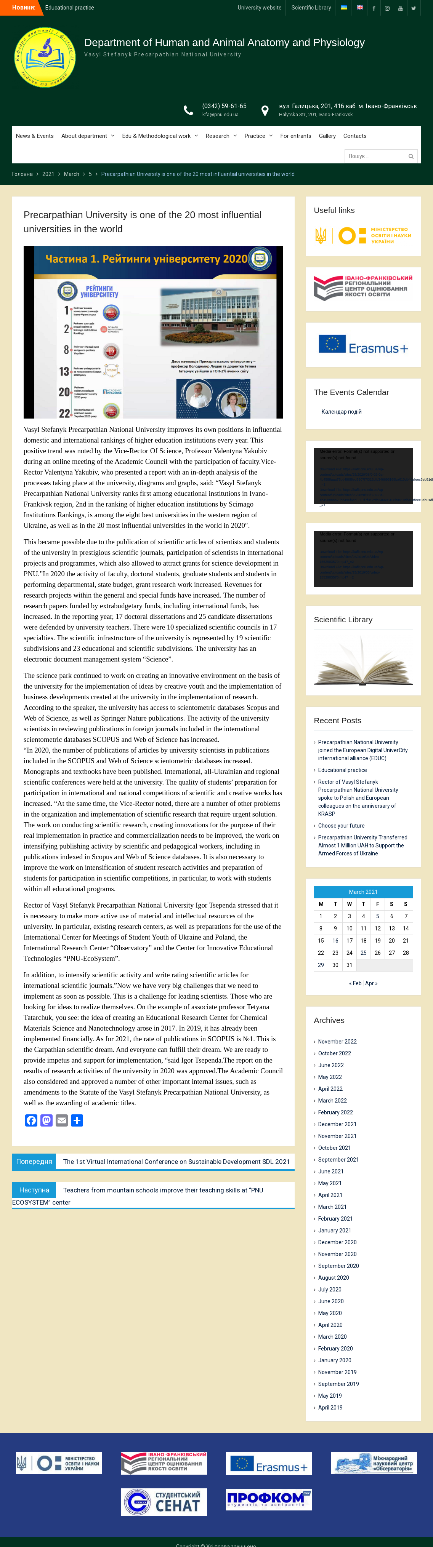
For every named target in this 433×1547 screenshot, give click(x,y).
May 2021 (330, 1183)
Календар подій (342, 412)
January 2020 (334, 1360)
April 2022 (330, 1089)
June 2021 (331, 1171)
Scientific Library (311, 8)
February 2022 (335, 1112)
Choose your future (341, 826)
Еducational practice (342, 770)
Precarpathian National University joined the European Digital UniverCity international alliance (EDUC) (363, 750)
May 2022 (330, 1077)
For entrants (296, 136)
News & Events (35, 136)
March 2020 (332, 1337)
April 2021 (330, 1195)
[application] (363, 476)
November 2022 (337, 1042)
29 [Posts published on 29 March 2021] (321, 965)
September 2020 (338, 1266)
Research (217, 136)
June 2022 (331, 1065)
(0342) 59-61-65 (224, 106)
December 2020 (337, 1242)
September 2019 (338, 1384)
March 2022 (332, 1101)
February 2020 (335, 1349)
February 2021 (335, 1219)
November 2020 (337, 1254)
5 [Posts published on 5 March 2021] (377, 916)
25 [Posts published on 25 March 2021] (364, 953)
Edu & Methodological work (156, 136)
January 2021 (334, 1230)
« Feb (355, 983)
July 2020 (330, 1290)
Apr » (371, 983)
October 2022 (334, 1053)
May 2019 (330, 1396)
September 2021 (338, 1160)
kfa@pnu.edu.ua (220, 114)
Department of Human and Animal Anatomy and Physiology (224, 42)
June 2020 (331, 1301)
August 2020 (333, 1278)
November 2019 (337, 1372)
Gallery (327, 136)
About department (84, 136)
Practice (255, 136)
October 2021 (334, 1148)
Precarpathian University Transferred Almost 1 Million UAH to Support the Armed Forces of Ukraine (362, 845)
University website (260, 8)
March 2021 (332, 1207)
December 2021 (337, 1124)
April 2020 (330, 1325)
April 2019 (330, 1408)
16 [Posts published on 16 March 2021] (335, 941)
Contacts (355, 136)
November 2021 (337, 1136)
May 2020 (330, 1313)
